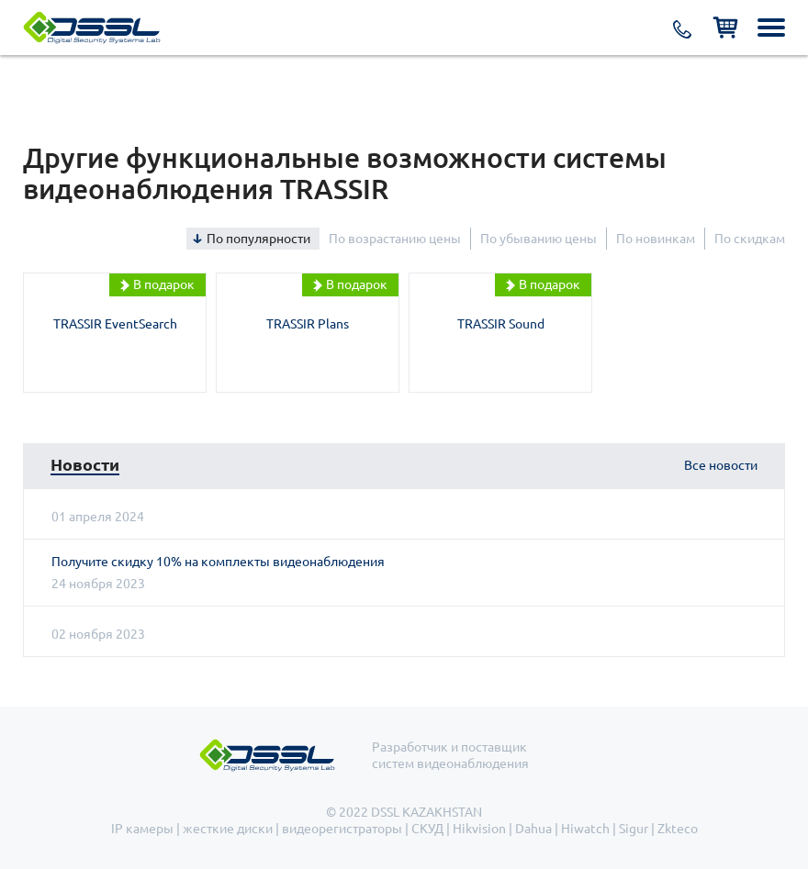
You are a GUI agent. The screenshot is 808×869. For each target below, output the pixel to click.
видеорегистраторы (342, 828)
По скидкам (749, 238)
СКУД (427, 828)
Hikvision (479, 828)
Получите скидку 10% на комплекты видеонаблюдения (218, 561)
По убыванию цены (538, 238)
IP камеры (142, 828)
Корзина (725, 27)
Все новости (721, 465)
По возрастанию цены (395, 238)
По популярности (258, 238)
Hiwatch (585, 828)
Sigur (633, 828)
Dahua (533, 828)
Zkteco (677, 828)
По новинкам (655, 238)
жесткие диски (228, 828)
